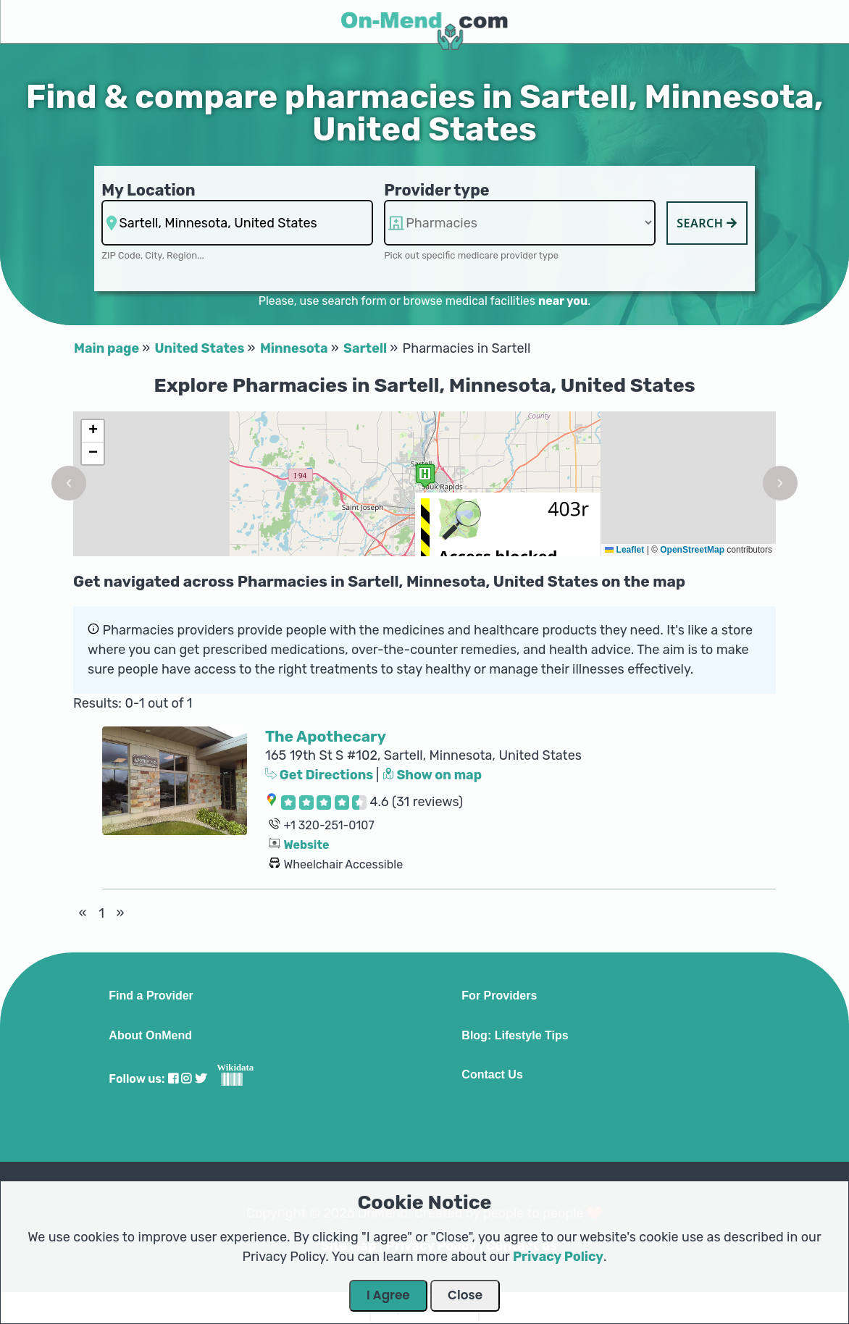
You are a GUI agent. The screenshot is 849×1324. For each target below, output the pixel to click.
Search (707, 223)
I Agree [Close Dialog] (388, 1295)
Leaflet (624, 550)
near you (562, 301)
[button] (68, 483)
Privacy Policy (558, 1257)
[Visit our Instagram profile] (186, 1079)
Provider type (437, 190)
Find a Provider (151, 996)
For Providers (499, 996)
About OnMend (150, 1036)
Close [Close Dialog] (465, 1295)
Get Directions (320, 775)
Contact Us (491, 1075)
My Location (148, 190)
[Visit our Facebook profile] (173, 1079)
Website (306, 845)
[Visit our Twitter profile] (200, 1079)
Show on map (432, 775)
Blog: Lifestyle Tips (514, 1036)
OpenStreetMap (692, 550)
